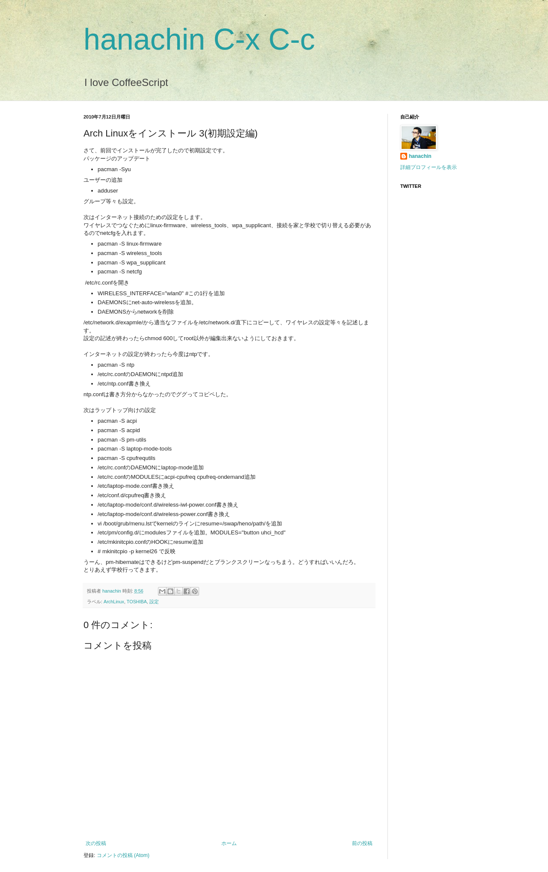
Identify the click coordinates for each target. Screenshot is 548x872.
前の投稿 (362, 843)
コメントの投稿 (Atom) (123, 855)
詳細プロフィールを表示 (428, 167)
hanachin (112, 590)
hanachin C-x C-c (199, 39)
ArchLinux (114, 601)
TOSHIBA (137, 601)
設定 (154, 601)
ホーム (229, 843)
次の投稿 (96, 843)
